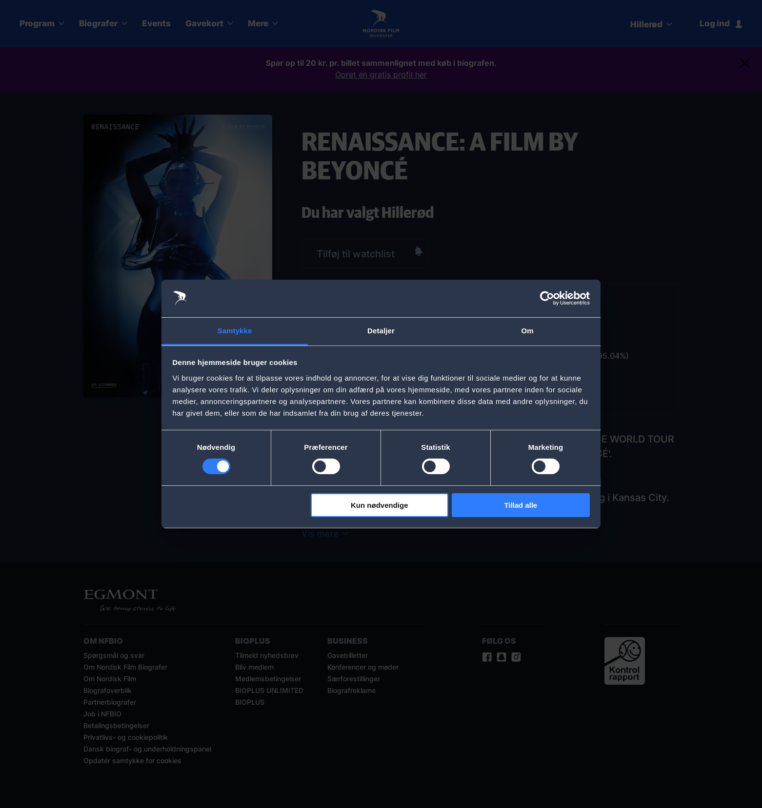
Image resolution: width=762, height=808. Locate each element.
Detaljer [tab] (381, 331)
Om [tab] (527, 331)
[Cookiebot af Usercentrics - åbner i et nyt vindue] (547, 298)
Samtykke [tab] (235, 331)
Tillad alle (520, 505)
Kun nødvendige (379, 505)
